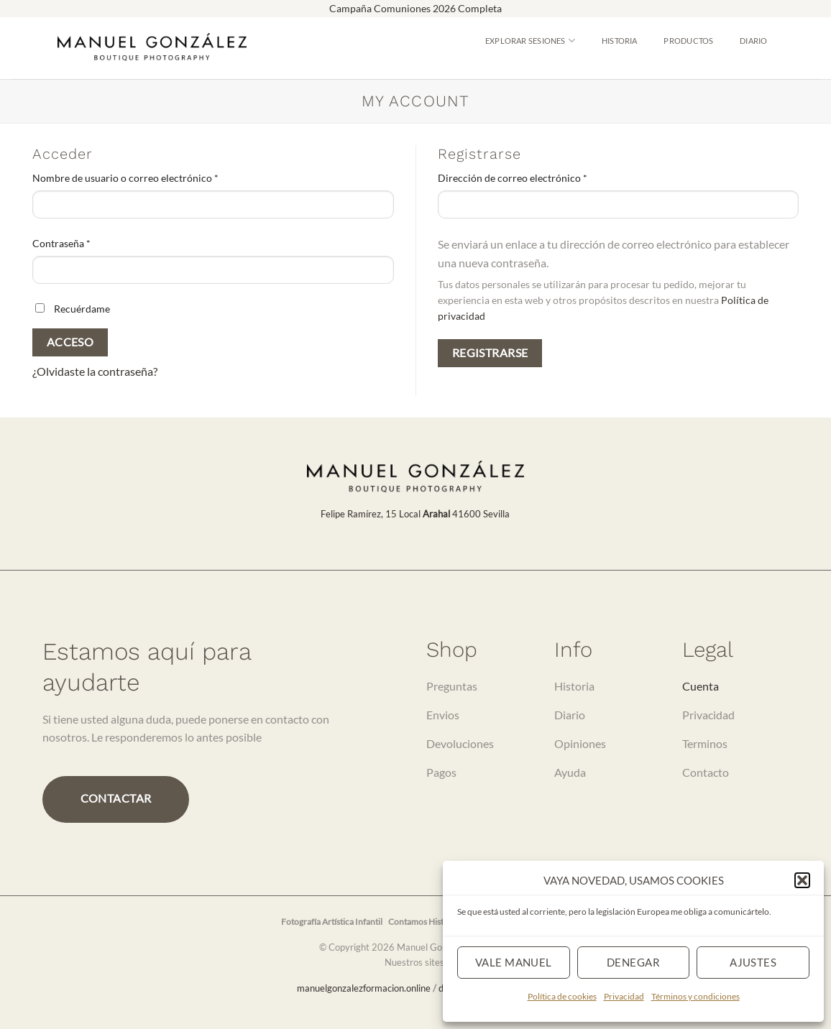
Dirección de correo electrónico (538, 177)
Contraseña (87, 242)
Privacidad (624, 996)
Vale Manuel (513, 962)
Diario (753, 40)
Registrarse (490, 352)
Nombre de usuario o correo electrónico (151, 177)
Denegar (633, 962)
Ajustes (753, 962)
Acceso (70, 342)
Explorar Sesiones (530, 40)
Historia (620, 40)
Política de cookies (562, 996)
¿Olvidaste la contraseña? (94, 371)
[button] (802, 880)
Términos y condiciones (695, 996)
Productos (688, 40)
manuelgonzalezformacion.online (364, 988)
